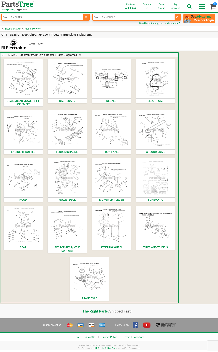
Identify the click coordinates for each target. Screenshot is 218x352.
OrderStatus (161, 6)
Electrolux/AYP (13, 28)
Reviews (130, 6)
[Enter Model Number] (133, 17)
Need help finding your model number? (159, 23)
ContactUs (147, 6)
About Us (90, 337)
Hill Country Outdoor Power (105, 348)
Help (76, 337)
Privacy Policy (109, 337)
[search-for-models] (177, 17)
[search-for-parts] (86, 17)
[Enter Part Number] (42, 17)
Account (175, 6)
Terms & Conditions (133, 337)
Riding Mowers (33, 28)
